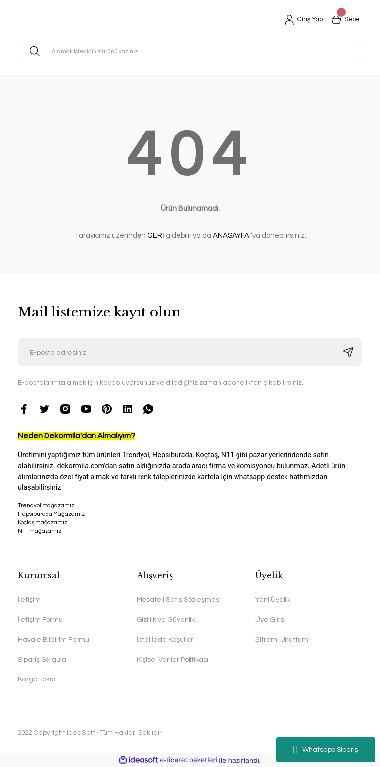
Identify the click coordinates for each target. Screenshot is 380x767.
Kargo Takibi (37, 679)
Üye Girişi (270, 619)
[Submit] (348, 352)
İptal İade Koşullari (166, 639)
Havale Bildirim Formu (53, 639)
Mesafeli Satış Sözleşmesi (179, 599)
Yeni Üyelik (272, 599)
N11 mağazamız (190, 548)
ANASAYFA (231, 235)
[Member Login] (300, 20)
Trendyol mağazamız (46, 505)
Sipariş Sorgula (42, 659)
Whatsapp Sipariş (325, 749)
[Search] (190, 51)
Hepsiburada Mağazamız (51, 514)
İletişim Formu (40, 619)
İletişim (29, 599)
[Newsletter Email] (190, 352)
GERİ (155, 235)
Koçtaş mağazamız (42, 522)
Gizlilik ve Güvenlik (166, 619)
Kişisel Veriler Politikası (172, 659)
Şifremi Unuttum (281, 639)
